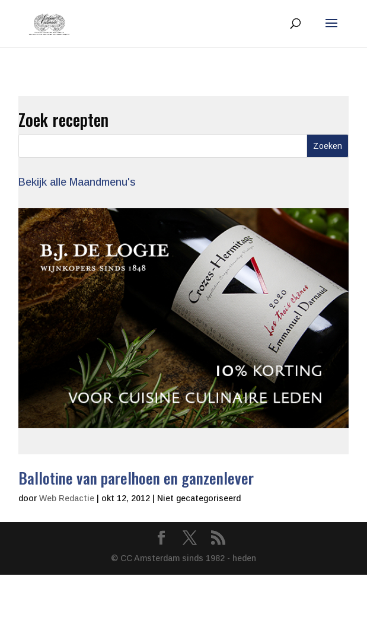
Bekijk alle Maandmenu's (77, 182)
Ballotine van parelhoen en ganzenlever (136, 477)
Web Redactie (66, 498)
